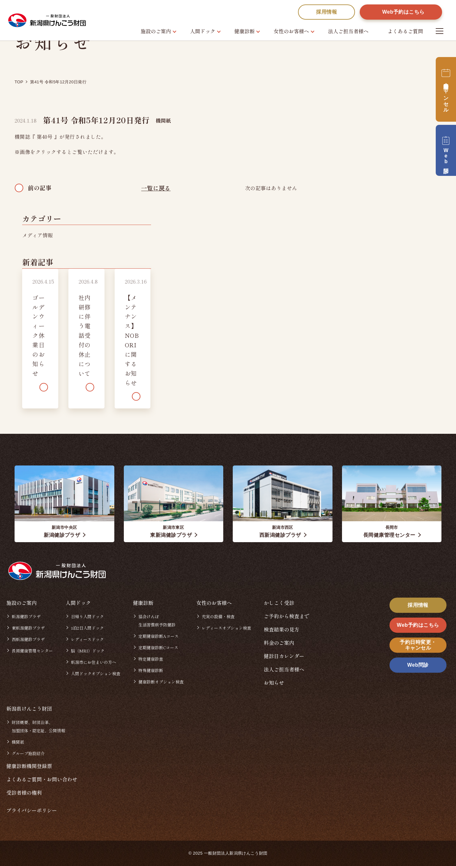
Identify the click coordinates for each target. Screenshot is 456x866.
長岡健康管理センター (32, 651)
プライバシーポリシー (31, 810)
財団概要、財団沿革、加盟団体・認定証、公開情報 (38, 726)
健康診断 (244, 31)
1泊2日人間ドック (87, 628)
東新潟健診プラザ (28, 628)
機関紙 (163, 120)
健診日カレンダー (284, 656)
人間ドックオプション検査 (95, 673)
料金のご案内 (279, 642)
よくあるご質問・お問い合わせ (41, 779)
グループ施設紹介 (28, 753)
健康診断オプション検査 (161, 682)
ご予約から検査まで (286, 616)
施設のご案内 (156, 31)
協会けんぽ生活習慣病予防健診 (156, 620)
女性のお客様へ (291, 31)
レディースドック (87, 639)
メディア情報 (37, 235)
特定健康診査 (150, 659)
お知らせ (274, 682)
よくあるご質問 (405, 31)
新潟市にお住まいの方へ (93, 662)
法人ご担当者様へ (348, 31)
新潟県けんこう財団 (29, 708)
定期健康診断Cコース (158, 648)
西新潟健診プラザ (28, 639)
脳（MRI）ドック (87, 651)
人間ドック (202, 31)
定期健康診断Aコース (158, 636)
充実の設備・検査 (218, 616)
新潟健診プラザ (26, 616)
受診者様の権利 (24, 792)
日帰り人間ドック (87, 616)
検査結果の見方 (281, 629)
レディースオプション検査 (226, 628)
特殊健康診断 (150, 670)
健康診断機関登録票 (29, 766)
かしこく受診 (279, 602)
